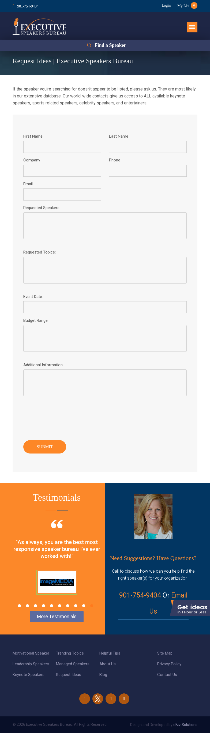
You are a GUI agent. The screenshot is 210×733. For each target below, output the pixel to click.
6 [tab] (59, 605)
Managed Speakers (72, 664)
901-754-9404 (27, 6)
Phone (114, 160)
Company (31, 160)
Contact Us (167, 674)
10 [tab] (91, 605)
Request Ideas (68, 674)
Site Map (164, 653)
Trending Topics (70, 653)
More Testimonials (57, 616)
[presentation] (64, 416)
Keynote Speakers (28, 674)
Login (166, 5)
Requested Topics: (39, 252)
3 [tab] (35, 605)
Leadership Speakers (31, 664)
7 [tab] (67, 605)
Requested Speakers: (41, 207)
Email (28, 184)
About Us (107, 664)
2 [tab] (27, 605)
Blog (103, 674)
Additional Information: (43, 364)
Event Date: (33, 296)
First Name (33, 136)
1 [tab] (19, 605)
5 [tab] (51, 605)
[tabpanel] (57, 563)
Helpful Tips (109, 653)
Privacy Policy (169, 664)
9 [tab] (83, 605)
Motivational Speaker (31, 653)
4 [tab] (43, 605)
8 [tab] (75, 605)
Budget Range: (35, 320)
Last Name (118, 136)
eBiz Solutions (185, 725)
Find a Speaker (110, 45)
